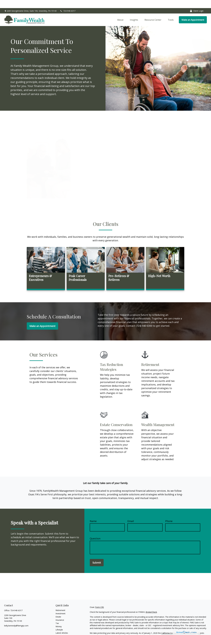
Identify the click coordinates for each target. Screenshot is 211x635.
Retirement (60, 602)
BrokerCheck (151, 604)
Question (95, 530)
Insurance (60, 612)
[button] (120, 12)
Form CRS (99, 599)
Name (93, 513)
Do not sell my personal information (160, 628)
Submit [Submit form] (96, 554)
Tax (57, 615)
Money (59, 618)
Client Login (196, 2)
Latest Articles (62, 625)
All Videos (60, 628)
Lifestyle (59, 621)
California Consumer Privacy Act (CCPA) (178, 625)
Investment (60, 605)
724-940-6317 (67, 2)
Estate (58, 608)
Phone (169, 513)
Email (130, 513)
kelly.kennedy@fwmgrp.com (16, 617)
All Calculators (62, 631)
